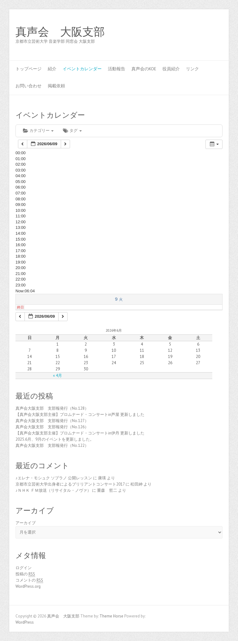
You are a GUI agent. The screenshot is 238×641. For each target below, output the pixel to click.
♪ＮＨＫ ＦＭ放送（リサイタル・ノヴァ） (53, 490)
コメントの (29, 580)
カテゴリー (38, 130)
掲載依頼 (56, 86)
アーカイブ (25, 522)
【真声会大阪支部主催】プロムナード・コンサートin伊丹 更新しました (79, 433)
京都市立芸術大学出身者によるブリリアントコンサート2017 (70, 484)
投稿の (25, 574)
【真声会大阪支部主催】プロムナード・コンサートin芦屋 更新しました (79, 414)
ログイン (23, 567)
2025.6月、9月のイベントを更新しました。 (54, 439)
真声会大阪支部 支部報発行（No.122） (52, 445)
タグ (72, 130)
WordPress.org (28, 586)
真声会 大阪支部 (60, 32)
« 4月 (57, 375)
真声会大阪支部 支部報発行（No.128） (52, 408)
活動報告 (116, 69)
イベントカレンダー (82, 69)
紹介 (52, 69)
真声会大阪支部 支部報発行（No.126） (52, 427)
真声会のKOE (143, 69)
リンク (192, 69)
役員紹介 (171, 69)
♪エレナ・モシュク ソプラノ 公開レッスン (53, 478)
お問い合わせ (28, 86)
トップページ (28, 69)
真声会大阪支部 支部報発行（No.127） (52, 420)
